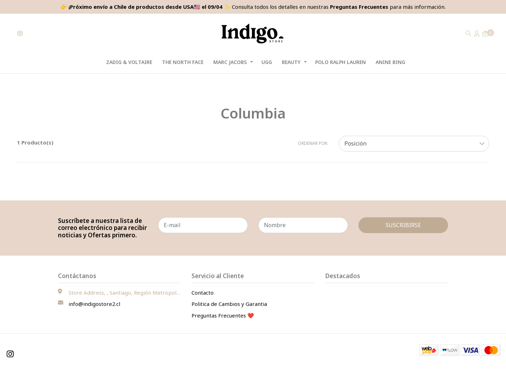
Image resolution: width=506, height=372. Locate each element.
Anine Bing (390, 62)
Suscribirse (403, 225)
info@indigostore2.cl (94, 303)
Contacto (203, 292)
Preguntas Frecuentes (359, 6)
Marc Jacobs (230, 62)
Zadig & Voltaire (129, 62)
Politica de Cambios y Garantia (229, 303)
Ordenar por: (313, 143)
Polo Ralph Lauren (340, 62)
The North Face (182, 62)
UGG (266, 62)
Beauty (291, 62)
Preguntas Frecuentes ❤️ (223, 315)
